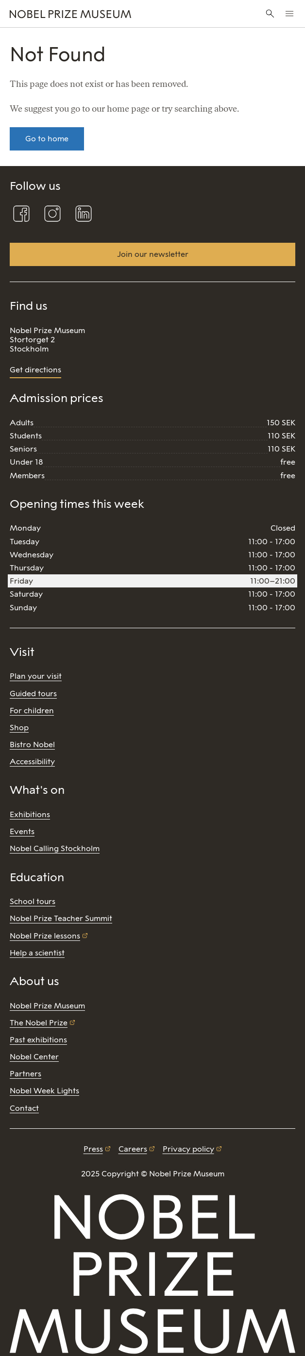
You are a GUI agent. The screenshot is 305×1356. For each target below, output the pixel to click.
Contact (24, 1108)
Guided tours (33, 693)
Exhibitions (30, 814)
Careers (133, 1149)
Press (93, 1149)
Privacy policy (188, 1149)
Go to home (46, 138)
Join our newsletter (152, 254)
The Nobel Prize (39, 1022)
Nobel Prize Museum (47, 1005)
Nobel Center (34, 1056)
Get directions (35, 369)
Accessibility (32, 761)
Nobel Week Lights (44, 1090)
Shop (19, 727)
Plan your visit (36, 676)
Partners (25, 1073)
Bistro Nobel (32, 744)
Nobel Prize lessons (45, 935)
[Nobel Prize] (102, 13)
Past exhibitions (38, 1039)
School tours (32, 901)
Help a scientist (37, 952)
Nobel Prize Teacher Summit (61, 918)
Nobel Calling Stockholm (55, 848)
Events (22, 831)
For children (32, 710)
